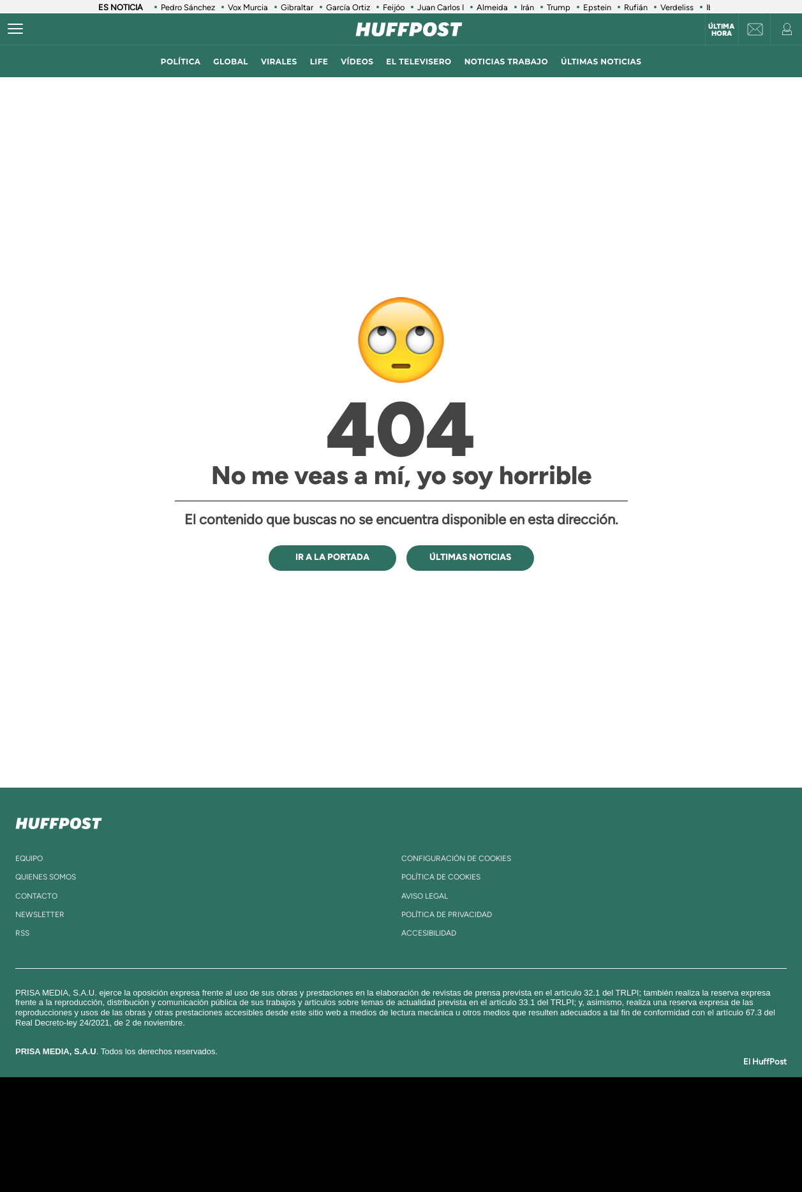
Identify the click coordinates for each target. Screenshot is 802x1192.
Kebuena (616, 1134)
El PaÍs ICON (427, 1153)
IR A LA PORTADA (332, 557)
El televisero (418, 61)
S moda (481, 1153)
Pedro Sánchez (188, 7)
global (230, 61)
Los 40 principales (316, 1115)
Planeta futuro (570, 1134)
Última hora (721, 30)
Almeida (492, 7)
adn (581, 1115)
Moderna (309, 1153)
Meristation (598, 1153)
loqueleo (537, 1153)
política (181, 61)
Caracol (627, 1115)
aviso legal (424, 896)
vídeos (357, 61)
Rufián (636, 7)
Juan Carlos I (440, 7)
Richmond (246, 1153)
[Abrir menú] (15, 29)
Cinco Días (428, 1134)
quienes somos (45, 876)
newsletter (39, 914)
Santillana (376, 1115)
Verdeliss (677, 7)
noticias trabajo (506, 61)
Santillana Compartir (443, 1115)
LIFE (319, 61)
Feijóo (394, 7)
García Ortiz (348, 7)
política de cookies (440, 876)
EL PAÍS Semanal (523, 1134)
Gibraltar (297, 7)
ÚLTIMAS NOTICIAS (601, 61)
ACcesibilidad (428, 933)
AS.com (538, 1115)
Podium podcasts (372, 1153)
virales (279, 61)
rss (22, 933)
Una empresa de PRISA (142, 1125)
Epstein (597, 7)
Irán (527, 7)
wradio (379, 1134)
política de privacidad (446, 914)
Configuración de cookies (456, 858)
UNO (342, 1134)
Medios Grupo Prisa (141, 1156)
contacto (36, 896)
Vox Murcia (248, 7)
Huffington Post (271, 1134)
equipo (29, 858)
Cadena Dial (477, 1134)
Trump (558, 7)
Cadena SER (498, 1115)
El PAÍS (254, 1115)
